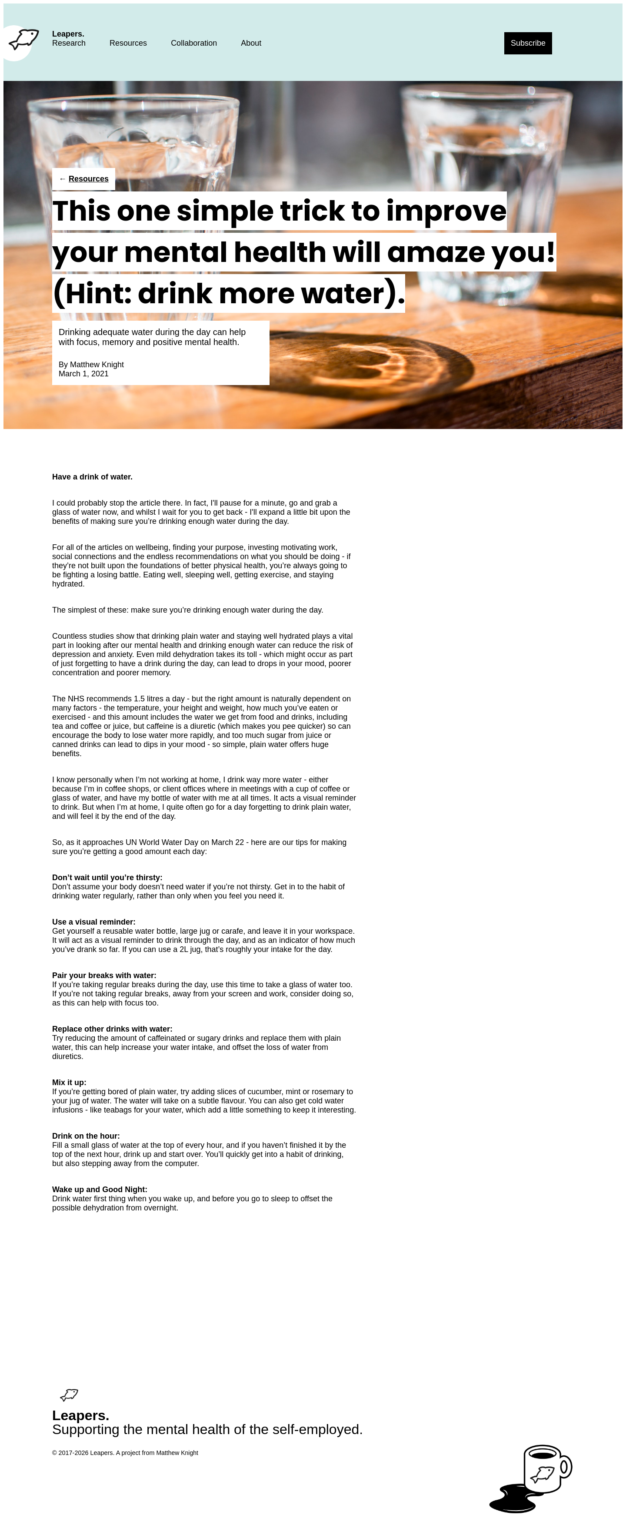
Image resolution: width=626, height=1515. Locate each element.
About (251, 43)
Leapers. (68, 34)
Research (69, 43)
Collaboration (194, 43)
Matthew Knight (97, 364)
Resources (128, 43)
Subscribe (528, 43)
